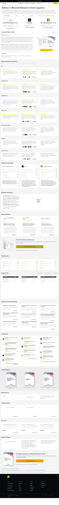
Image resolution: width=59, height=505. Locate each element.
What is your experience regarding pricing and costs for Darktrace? (29, 322)
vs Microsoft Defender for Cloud (48, 338)
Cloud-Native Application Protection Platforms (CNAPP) (34, 470)
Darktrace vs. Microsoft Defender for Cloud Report (47, 15)
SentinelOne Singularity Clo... (10, 22)
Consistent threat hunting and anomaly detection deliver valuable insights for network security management (28, 224)
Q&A (23, 15)
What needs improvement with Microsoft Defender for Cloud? (47, 323)
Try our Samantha (29, 1)
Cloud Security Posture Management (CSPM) (28, 10)
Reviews (16, 15)
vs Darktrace (27, 337)
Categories (43, 483)
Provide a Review (10, 483)
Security (31, 490)
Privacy (31, 483)
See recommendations (29, 246)
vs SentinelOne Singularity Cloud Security (11, 338)
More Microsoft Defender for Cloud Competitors (48, 361)
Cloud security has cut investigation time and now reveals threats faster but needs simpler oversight (48, 224)
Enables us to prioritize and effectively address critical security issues (9, 224)
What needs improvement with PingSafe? (9, 321)
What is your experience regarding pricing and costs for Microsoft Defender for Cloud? (48, 315)
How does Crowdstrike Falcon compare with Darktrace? (29, 306)
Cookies (31, 485)
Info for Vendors (10, 485)
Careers (20, 488)
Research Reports (20, 3)
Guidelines (32, 488)
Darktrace (29, 22)
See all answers (15, 310)
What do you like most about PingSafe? (9, 305)
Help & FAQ (9, 488)
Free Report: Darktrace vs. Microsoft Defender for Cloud (30, 454)
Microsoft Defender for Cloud (48, 22)
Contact (20, 490)
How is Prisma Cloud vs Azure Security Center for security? (48, 306)
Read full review (14, 234)
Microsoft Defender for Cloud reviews (49, 25)
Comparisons (32, 15)
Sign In (55, 3)
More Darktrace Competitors (32, 358)
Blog (19, 485)
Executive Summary (7, 15)
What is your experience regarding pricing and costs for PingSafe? (10, 313)
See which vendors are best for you (25, 239)
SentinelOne (15, 416)
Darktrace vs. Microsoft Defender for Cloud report (11, 468)
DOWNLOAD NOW (29, 460)
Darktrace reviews (30, 25)
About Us (20, 483)
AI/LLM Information (11, 490)
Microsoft (53, 416)
